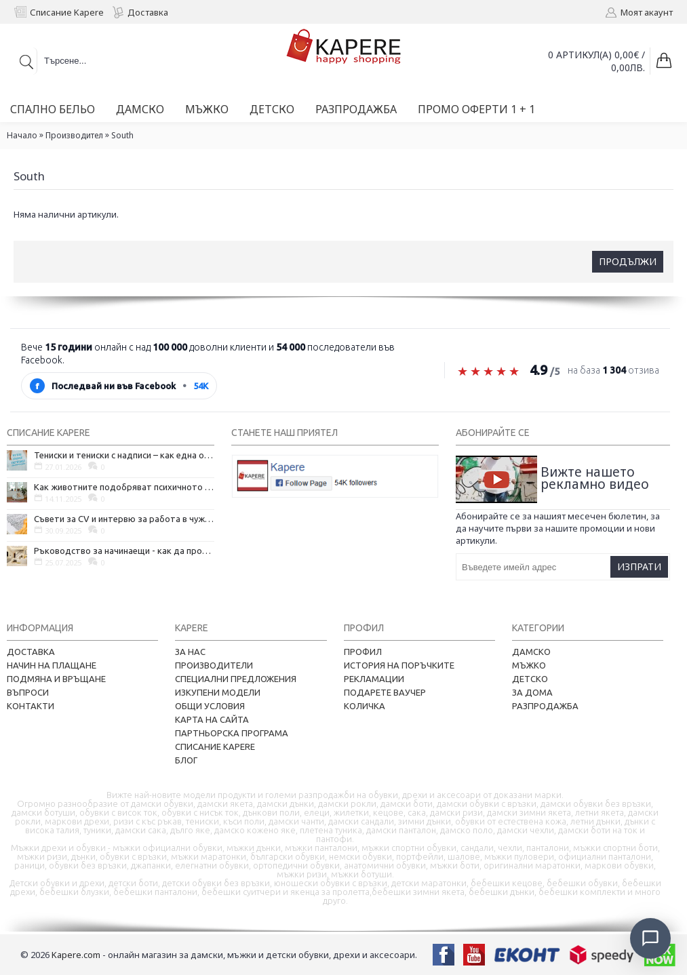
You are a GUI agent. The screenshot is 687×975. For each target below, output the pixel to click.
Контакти (30, 706)
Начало (22, 135)
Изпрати (639, 566)
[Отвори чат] (650, 938)
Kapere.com (76, 955)
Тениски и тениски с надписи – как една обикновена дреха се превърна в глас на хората (124, 455)
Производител (74, 135)
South (122, 135)
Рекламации (374, 678)
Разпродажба (545, 706)
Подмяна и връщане (56, 678)
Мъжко (529, 665)
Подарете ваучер (385, 692)
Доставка (31, 651)
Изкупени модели (217, 692)
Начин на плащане (51, 665)
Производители (214, 665)
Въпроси (28, 692)
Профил (363, 651)
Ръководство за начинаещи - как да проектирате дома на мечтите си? (124, 550)
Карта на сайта (212, 719)
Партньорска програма (231, 733)
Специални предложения (235, 678)
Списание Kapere (215, 746)
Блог (186, 760)
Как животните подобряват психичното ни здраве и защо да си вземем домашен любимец (124, 487)
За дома (532, 692)
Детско (530, 678)
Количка (364, 706)
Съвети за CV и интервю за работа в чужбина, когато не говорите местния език (124, 518)
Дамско (531, 651)
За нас (190, 651)
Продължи (627, 261)
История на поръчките (399, 665)
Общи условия (210, 706)
